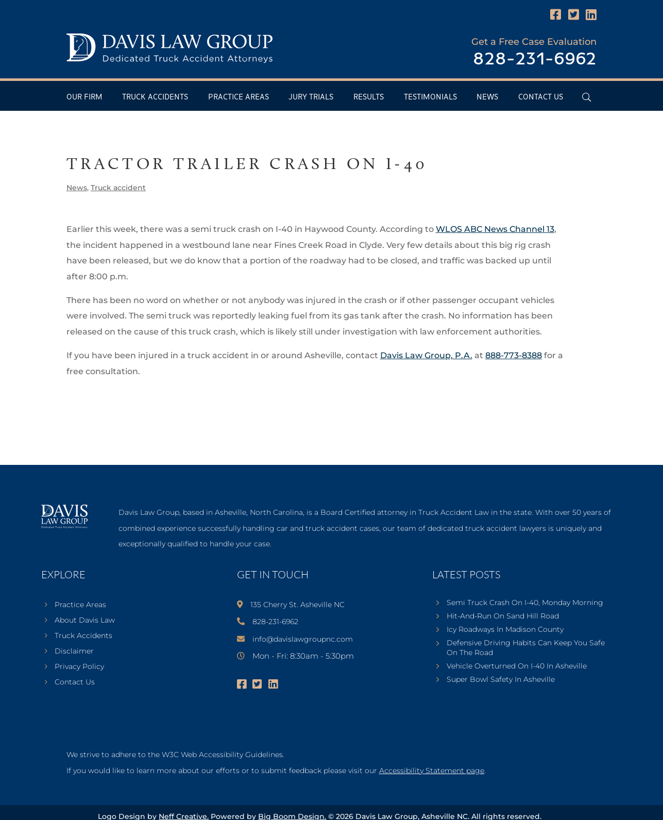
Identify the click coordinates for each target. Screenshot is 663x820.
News (487, 97)
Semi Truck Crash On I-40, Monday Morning (525, 602)
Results (368, 97)
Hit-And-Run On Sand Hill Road (503, 616)
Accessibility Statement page (431, 770)
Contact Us (540, 97)
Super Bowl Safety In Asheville (501, 679)
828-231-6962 (535, 60)
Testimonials (430, 97)
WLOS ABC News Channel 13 (495, 229)
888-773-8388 (513, 355)
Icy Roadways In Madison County (505, 629)
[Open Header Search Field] (586, 97)
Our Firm (84, 97)
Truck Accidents (155, 97)
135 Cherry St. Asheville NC (297, 604)
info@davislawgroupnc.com (302, 639)
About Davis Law (85, 620)
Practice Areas (238, 97)
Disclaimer (74, 651)
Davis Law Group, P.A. (426, 355)
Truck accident (118, 187)
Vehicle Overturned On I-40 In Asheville (517, 666)
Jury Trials (310, 97)
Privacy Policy (79, 667)
